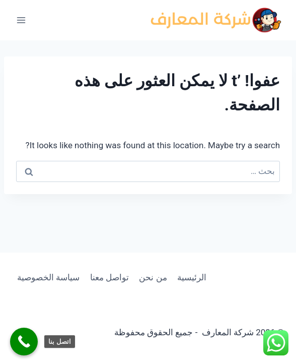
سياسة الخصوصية (48, 277)
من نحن (153, 277)
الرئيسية (191, 277)
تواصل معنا (109, 277)
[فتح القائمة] (21, 20)
